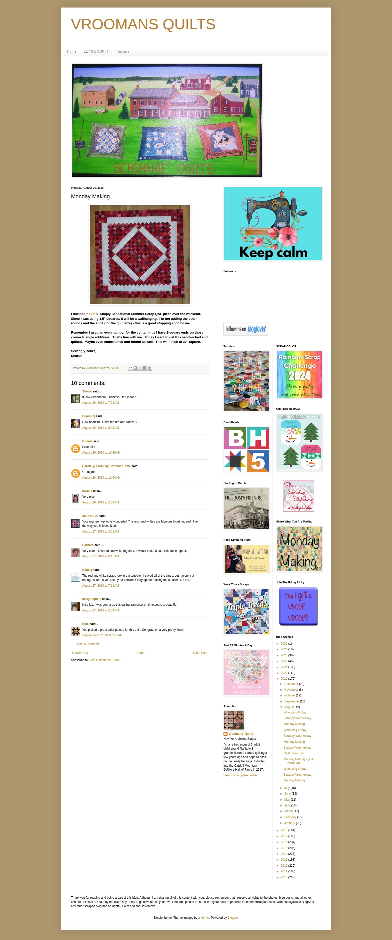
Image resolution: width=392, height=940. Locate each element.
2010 (284, 877)
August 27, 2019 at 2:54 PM (100, 610)
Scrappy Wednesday (297, 718)
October (290, 695)
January (290, 823)
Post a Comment (88, 644)
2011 (284, 871)
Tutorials (122, 51)
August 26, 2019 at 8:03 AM (100, 428)
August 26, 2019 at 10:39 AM (101, 452)
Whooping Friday (295, 712)
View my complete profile (240, 775)
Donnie (87, 441)
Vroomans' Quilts (240, 734)
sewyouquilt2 (91, 599)
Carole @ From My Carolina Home (106, 466)
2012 (284, 865)
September (292, 701)
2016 (284, 842)
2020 (284, 673)
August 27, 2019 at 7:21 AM (100, 585)
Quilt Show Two (294, 753)
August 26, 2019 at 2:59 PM (100, 502)
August (289, 707)
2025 (284, 643)
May (287, 799)
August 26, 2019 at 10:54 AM (101, 477)
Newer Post (80, 653)
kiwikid (87, 491)
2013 (284, 859)
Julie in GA (90, 516)
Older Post (200, 653)
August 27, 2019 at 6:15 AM (100, 556)
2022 (284, 661)
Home (71, 51)
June (288, 793)
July (287, 788)
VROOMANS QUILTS (143, 24)
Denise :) (88, 416)
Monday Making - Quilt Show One (299, 761)
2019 (284, 678)
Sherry (87, 391)
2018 (284, 830)
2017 (284, 836)
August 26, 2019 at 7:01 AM (100, 402)
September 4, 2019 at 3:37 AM (102, 635)
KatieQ (87, 570)
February (290, 817)
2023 (284, 655)
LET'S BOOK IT (96, 51)
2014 (284, 854)
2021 (284, 667)
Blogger (233, 917)
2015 (284, 848)
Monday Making (294, 724)
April (287, 805)
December (291, 684)
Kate (85, 624)
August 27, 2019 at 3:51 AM (100, 531)
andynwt (203, 917)
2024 (284, 649)
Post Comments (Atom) (104, 660)
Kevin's (92, 314)
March (289, 811)
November (291, 689)
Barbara (88, 545)
